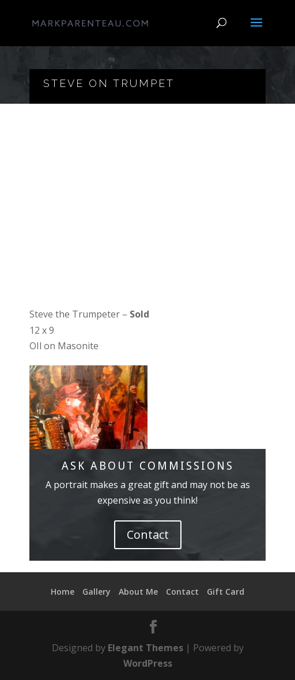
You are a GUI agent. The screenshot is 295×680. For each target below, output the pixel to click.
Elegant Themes (145, 647)
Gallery (96, 591)
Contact (148, 534)
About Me (138, 591)
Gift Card (225, 591)
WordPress (147, 663)
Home (62, 591)
